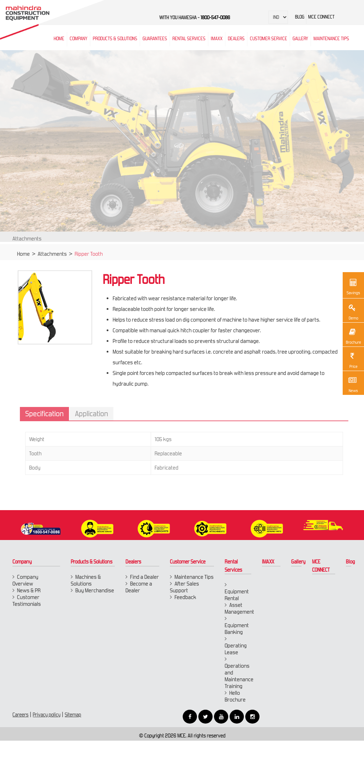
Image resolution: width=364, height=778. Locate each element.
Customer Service (268, 39)
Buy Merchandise (94, 590)
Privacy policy (46, 714)
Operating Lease (236, 649)
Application (95, 413)
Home (23, 257)
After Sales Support (184, 587)
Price (352, 359)
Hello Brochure (235, 696)
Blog (350, 562)
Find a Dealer (144, 576)
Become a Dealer (138, 587)
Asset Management (239, 608)
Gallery (298, 562)
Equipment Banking (237, 628)
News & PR (29, 590)
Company (78, 39)
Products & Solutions (115, 39)
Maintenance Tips (331, 39)
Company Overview (25, 580)
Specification (48, 413)
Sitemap (73, 714)
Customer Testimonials (26, 600)
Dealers (236, 39)
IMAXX (268, 562)
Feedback (185, 597)
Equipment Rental (237, 595)
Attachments (52, 257)
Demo (352, 311)
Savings (353, 286)
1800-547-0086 (215, 18)
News (352, 384)
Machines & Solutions (86, 580)
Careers (20, 714)
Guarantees (155, 39)
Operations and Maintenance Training (239, 675)
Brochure (353, 335)
